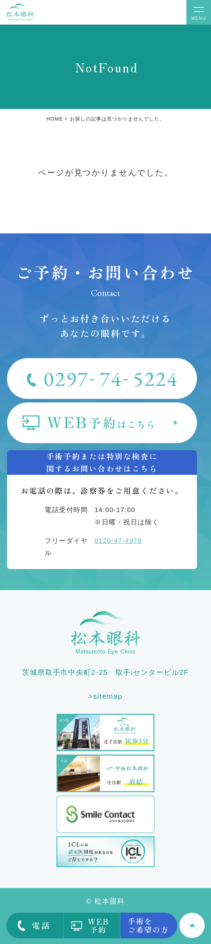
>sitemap (105, 696)
